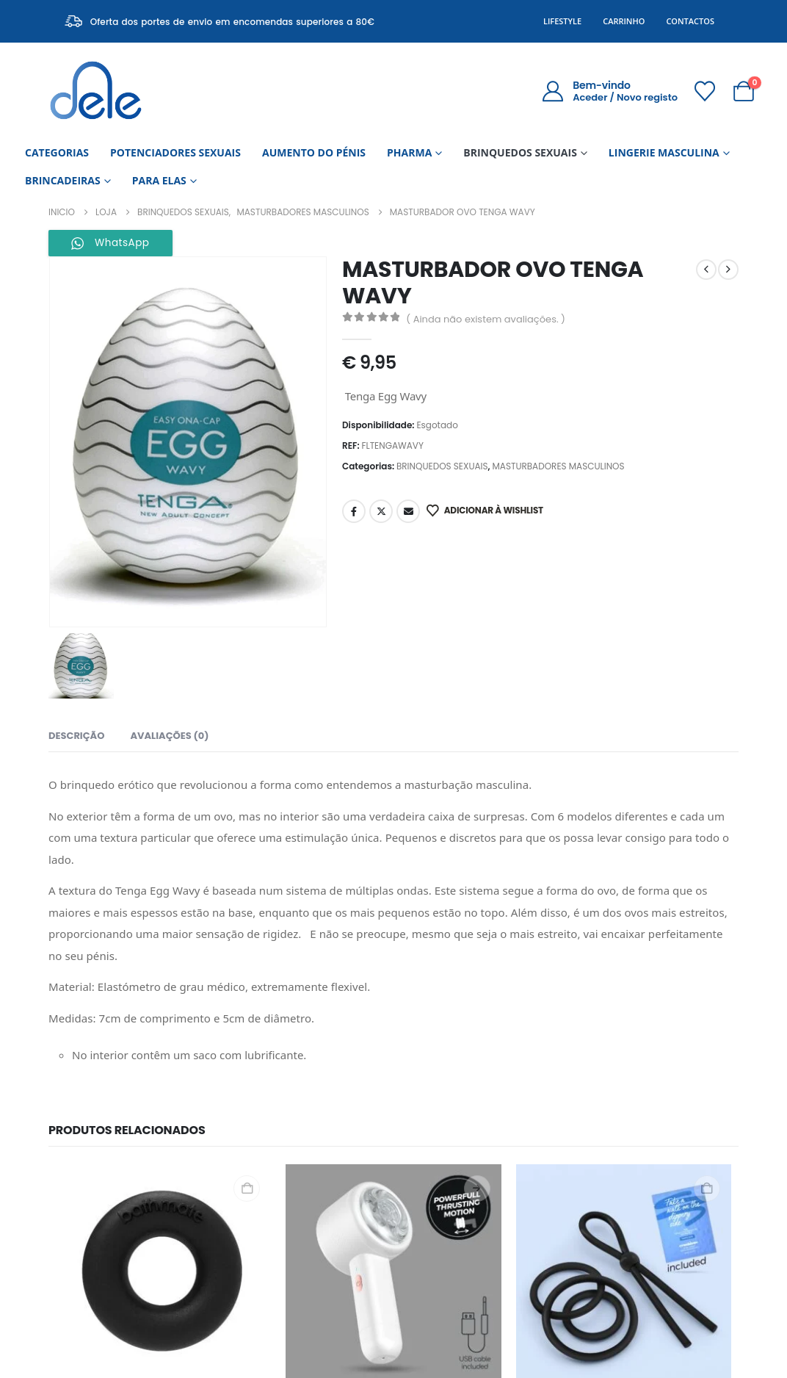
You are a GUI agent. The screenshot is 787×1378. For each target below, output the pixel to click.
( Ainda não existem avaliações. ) (485, 319)
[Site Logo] (96, 91)
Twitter (381, 511)
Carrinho (624, 20)
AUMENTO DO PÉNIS (314, 152)
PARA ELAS (159, 180)
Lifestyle (562, 20)
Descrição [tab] (76, 736)
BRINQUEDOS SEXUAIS (520, 152)
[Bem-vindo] (609, 91)
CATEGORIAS (57, 152)
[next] (728, 269)
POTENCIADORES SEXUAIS (175, 152)
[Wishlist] (704, 91)
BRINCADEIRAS (63, 180)
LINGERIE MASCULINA (664, 152)
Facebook (354, 511)
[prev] (706, 269)
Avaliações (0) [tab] (169, 736)
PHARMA (409, 152)
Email (408, 511)
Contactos (690, 20)
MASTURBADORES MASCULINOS (558, 466)
